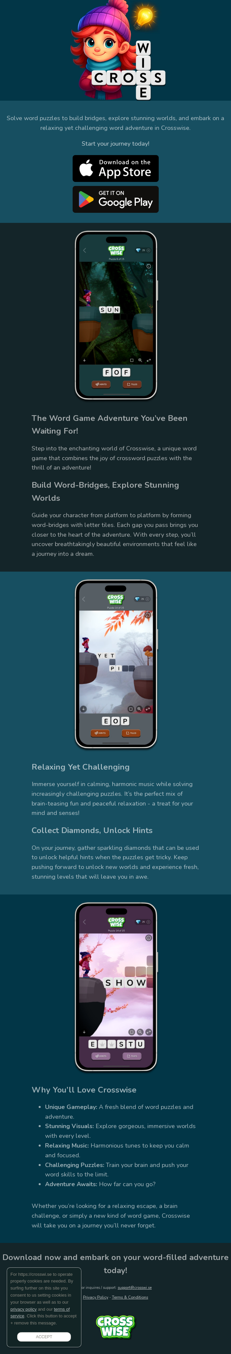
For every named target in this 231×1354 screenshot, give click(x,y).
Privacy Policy (95, 1297)
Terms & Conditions (130, 1297)
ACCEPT (44, 1337)
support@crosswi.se (135, 1287)
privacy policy (23, 1309)
